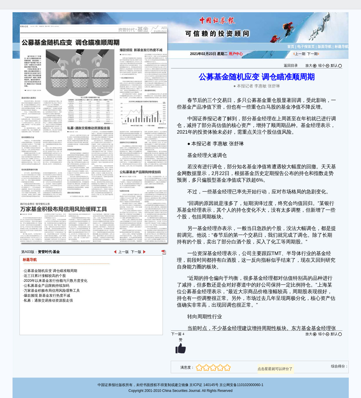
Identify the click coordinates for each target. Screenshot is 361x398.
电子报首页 (306, 47)
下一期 (312, 54)
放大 (311, 65)
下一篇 (177, 334)
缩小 (324, 65)
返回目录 (291, 65)
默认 (336, 65)
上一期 (300, 54)
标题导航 (341, 47)
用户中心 (236, 54)
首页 (290, 47)
